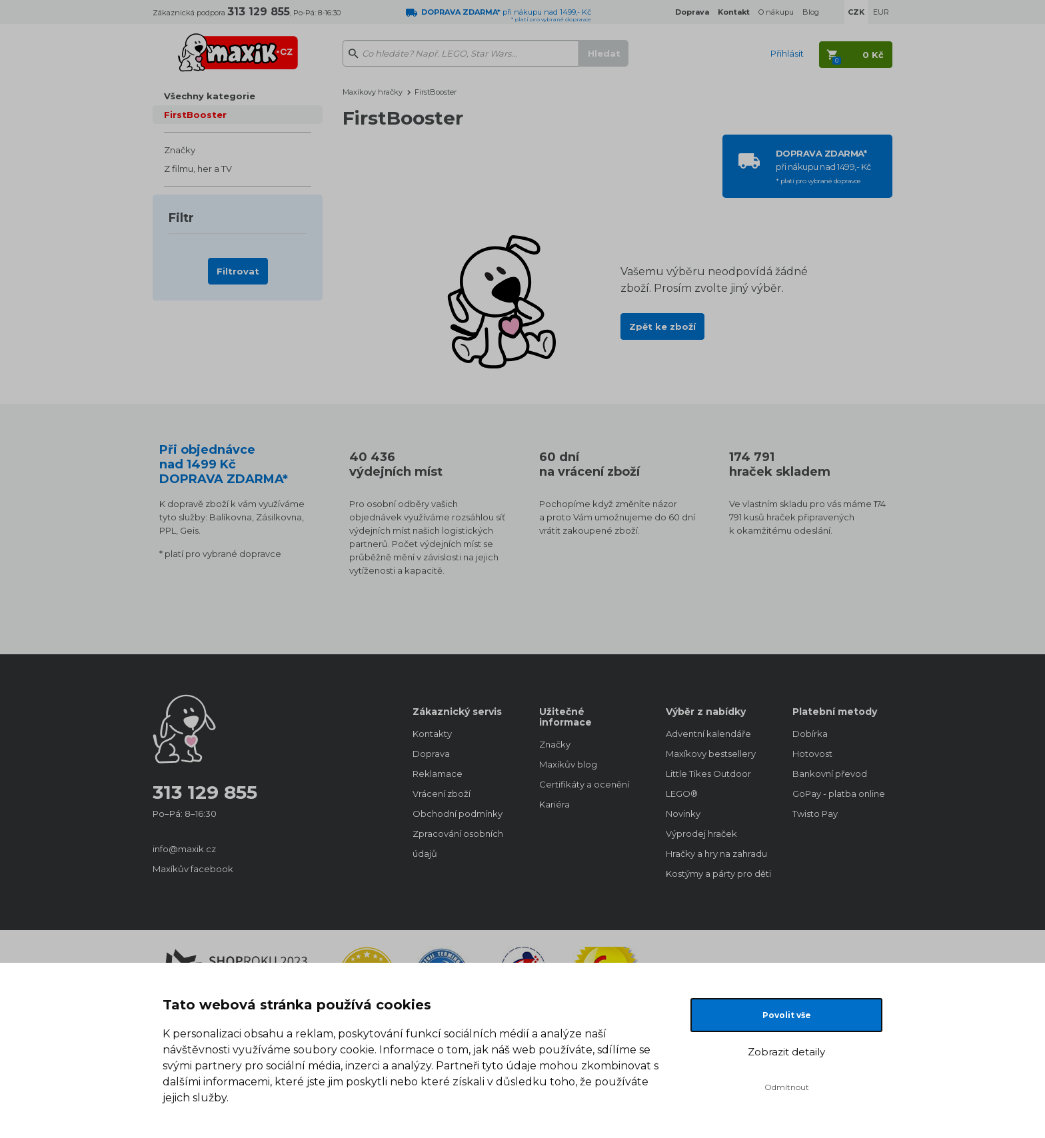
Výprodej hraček (701, 833)
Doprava (431, 753)
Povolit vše (786, 1015)
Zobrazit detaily (786, 1051)
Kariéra (554, 804)
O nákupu (776, 12)
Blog (810, 12)
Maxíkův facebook (193, 868)
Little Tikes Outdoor (708, 773)
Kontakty (432, 733)
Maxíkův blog (568, 764)
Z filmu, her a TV (198, 168)
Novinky (683, 813)
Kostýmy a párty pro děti (716, 873)
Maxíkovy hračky (373, 92)
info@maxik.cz (184, 849)
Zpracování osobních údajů (458, 843)
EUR (881, 12)
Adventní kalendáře (708, 733)
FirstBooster (195, 114)
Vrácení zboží (442, 793)
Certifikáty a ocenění (584, 784)
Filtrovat (238, 271)
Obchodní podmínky (458, 813)
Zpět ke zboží (662, 326)
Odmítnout (786, 1087)
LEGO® (682, 793)
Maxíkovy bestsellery (711, 753)
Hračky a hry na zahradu (716, 853)
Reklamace (438, 773)
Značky (179, 150)
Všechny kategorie (209, 96)
